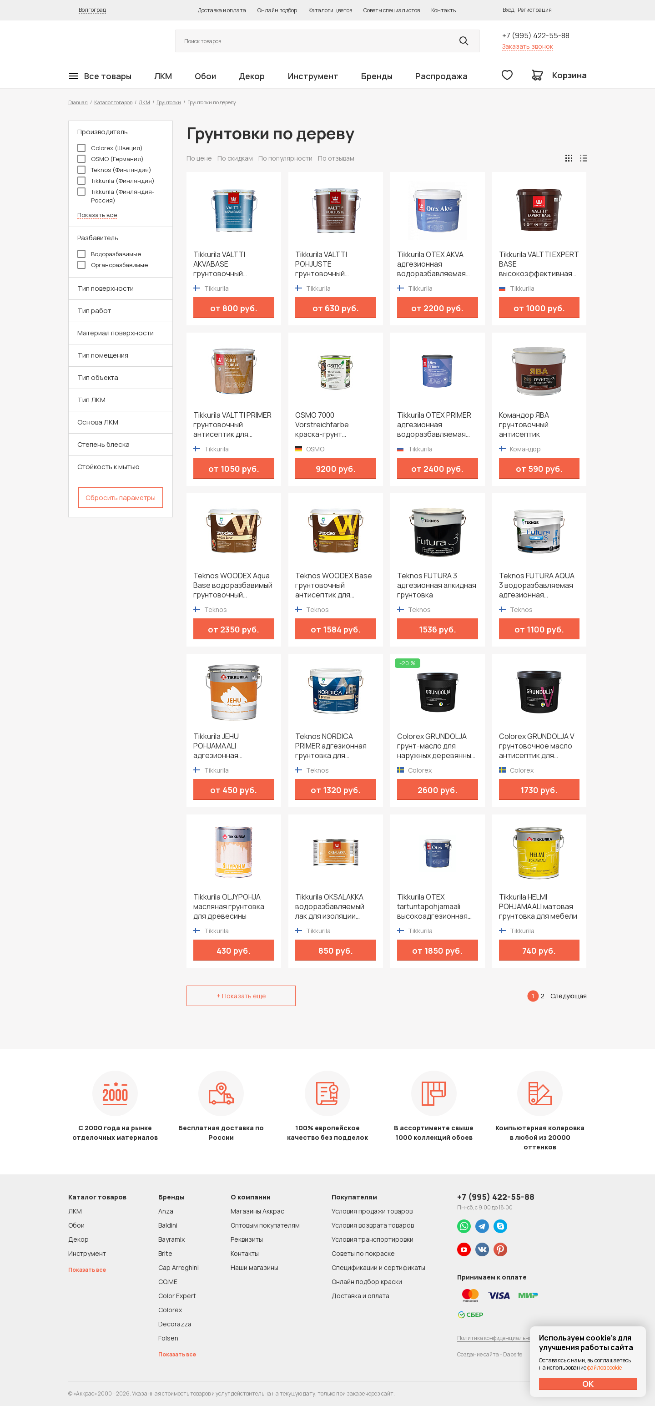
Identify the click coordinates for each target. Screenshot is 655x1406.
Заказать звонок (527, 46)
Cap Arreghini (178, 1267)
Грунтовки (168, 102)
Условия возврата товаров (373, 1225)
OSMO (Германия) (110, 159)
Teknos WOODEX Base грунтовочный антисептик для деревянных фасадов (333, 585)
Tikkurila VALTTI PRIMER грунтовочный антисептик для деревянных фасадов (232, 424)
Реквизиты (247, 1239)
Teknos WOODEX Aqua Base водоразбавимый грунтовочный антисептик (232, 585)
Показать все (97, 215)
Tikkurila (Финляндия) (116, 181)
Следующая (568, 995)
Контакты (444, 10)
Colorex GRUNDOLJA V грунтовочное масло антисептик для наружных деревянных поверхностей (538, 746)
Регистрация (535, 10)
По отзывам (336, 158)
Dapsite (512, 1354)
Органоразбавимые (112, 265)
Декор (252, 76)
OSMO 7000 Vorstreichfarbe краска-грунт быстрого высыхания (331, 424)
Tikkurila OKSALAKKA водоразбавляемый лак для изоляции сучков (329, 906)
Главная (78, 102)
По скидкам (235, 158)
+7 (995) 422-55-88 (535, 35)
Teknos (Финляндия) (114, 170)
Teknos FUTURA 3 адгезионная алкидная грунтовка (436, 585)
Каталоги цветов (330, 10)
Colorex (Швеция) (110, 148)
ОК (588, 1383)
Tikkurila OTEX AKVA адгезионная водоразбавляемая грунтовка (431, 264)
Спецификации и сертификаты (378, 1267)
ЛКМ (163, 76)
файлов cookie (604, 1367)
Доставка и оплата (222, 10)
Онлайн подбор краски (367, 1281)
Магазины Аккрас (257, 1211)
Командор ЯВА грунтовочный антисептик (524, 424)
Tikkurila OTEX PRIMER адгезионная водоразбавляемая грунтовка (434, 424)
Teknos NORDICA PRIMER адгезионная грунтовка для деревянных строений (334, 746)
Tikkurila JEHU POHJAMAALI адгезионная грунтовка (216, 746)
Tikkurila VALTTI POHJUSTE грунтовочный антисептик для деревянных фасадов (332, 264)
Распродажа (441, 76)
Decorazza (174, 1324)
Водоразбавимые (109, 254)
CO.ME (167, 1281)
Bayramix (171, 1239)
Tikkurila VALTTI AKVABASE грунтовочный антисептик (219, 264)
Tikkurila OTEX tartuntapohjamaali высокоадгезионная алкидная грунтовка (432, 906)
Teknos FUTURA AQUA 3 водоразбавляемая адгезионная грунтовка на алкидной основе (539, 585)
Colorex (170, 1309)
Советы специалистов (391, 10)
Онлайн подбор (277, 10)
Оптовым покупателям (265, 1225)
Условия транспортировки (372, 1239)
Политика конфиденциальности (499, 1338)
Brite (165, 1253)
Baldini (167, 1225)
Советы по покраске (363, 1253)
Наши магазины (254, 1267)
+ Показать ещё (241, 995)
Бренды (377, 76)
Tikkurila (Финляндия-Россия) (115, 195)
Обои (205, 76)
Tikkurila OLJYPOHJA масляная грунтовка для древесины (228, 906)
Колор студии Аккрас (111, 41)
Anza (165, 1211)
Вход (508, 10)
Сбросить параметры (121, 497)
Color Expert (177, 1295)
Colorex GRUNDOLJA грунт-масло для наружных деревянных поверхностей (436, 746)
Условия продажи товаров (372, 1211)
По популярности (285, 158)
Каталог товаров (113, 102)
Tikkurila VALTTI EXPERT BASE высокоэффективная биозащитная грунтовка (539, 264)
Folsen (168, 1338)
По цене (199, 158)
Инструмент (313, 76)
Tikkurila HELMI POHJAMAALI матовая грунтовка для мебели (538, 906)
